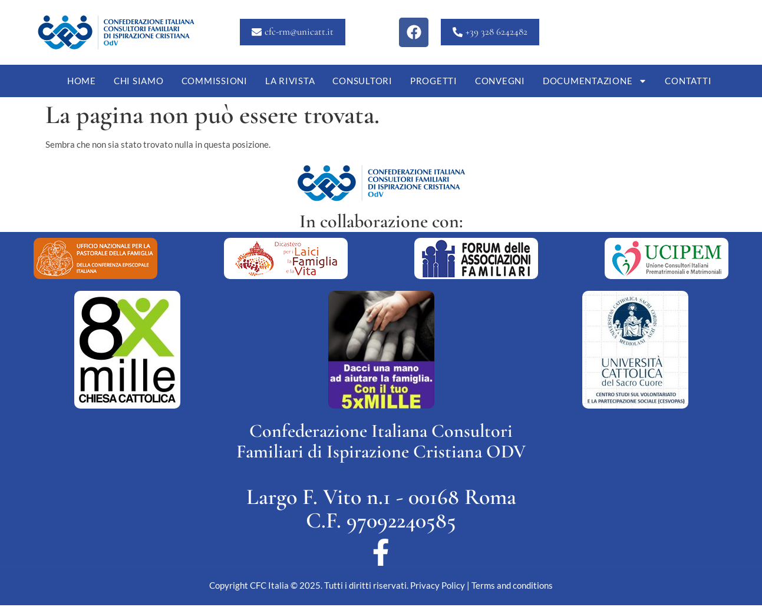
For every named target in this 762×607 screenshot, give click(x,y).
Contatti (688, 80)
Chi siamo (139, 80)
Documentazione (595, 81)
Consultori (362, 80)
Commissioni (215, 80)
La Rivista (290, 80)
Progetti (433, 80)
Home (81, 80)
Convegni (500, 80)
